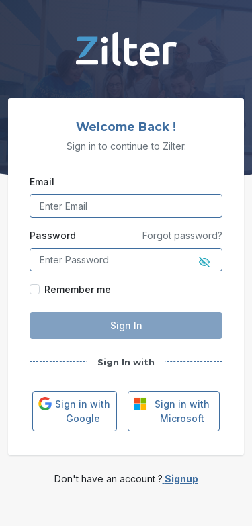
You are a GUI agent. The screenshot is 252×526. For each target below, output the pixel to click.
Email (42, 181)
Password (53, 235)
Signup (180, 478)
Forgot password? (182, 235)
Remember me (77, 289)
